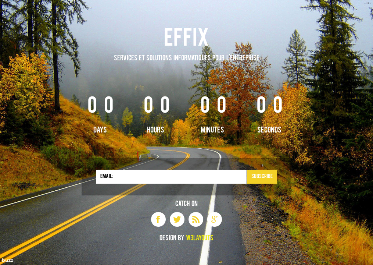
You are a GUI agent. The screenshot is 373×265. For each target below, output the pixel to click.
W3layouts (200, 238)
